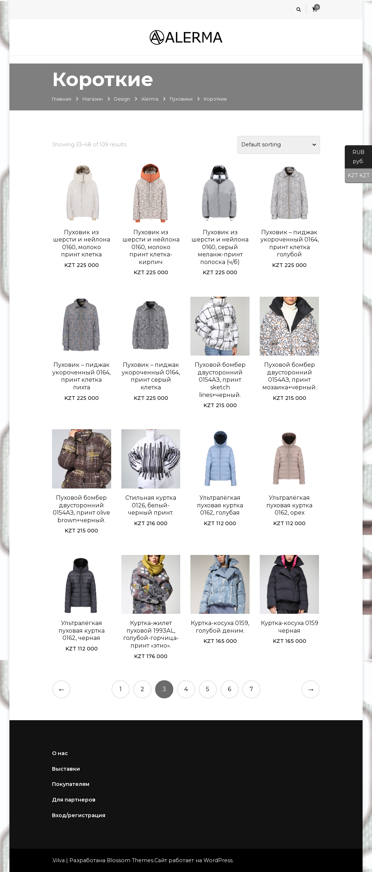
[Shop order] (278, 145)
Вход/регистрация (78, 815)
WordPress (217, 860)
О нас (60, 753)
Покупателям (70, 784)
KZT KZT (357, 176)
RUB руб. (354, 159)
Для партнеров (74, 799)
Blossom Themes (130, 860)
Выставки (66, 769)
